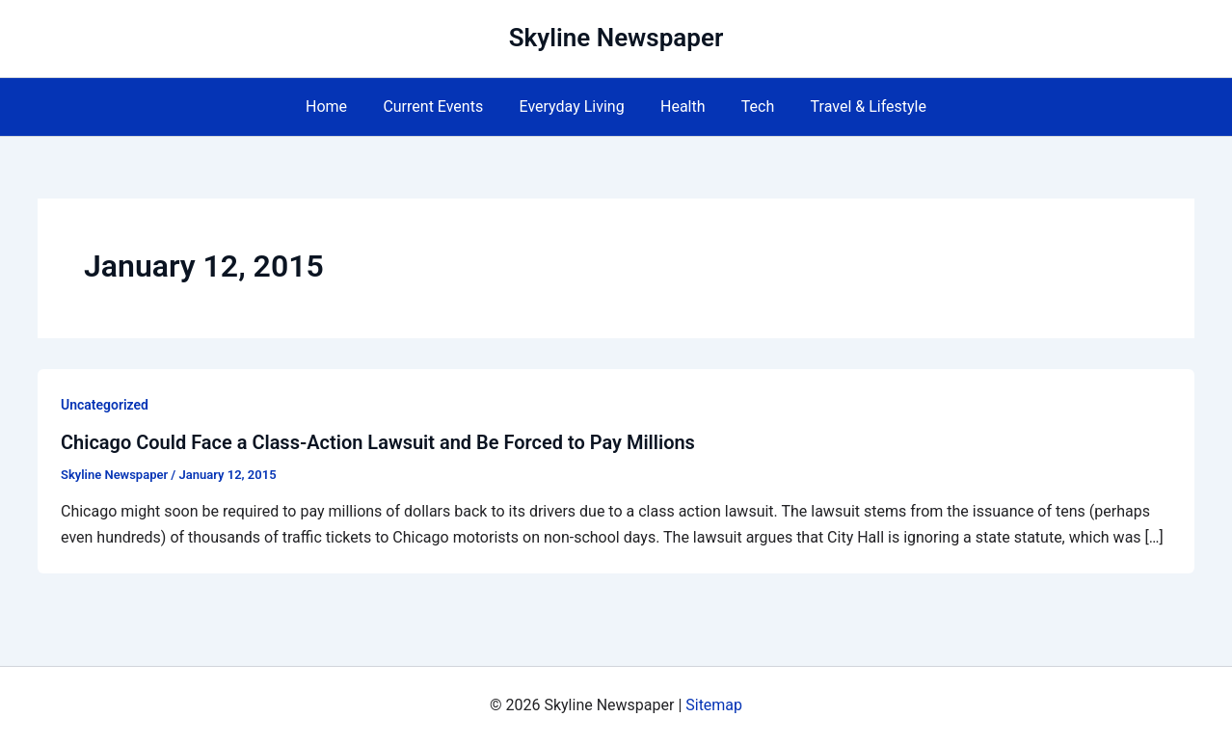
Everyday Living (574, 106)
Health (680, 106)
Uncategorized (104, 404)
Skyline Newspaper (616, 37)
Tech (750, 106)
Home (339, 106)
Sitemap (713, 705)
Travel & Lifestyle (855, 106)
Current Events (440, 106)
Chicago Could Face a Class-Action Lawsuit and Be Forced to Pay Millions (378, 442)
